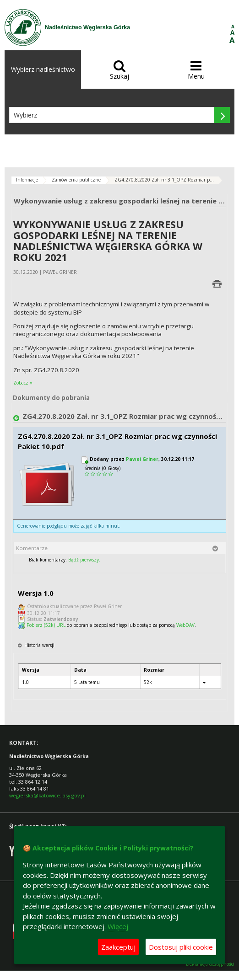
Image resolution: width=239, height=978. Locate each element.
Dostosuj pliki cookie (181, 946)
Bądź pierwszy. (84, 559)
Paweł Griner (142, 459)
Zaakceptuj (118, 946)
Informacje (27, 179)
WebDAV (185, 625)
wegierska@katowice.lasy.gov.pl (47, 795)
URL (60, 625)
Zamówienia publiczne (76, 179)
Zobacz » (23, 382)
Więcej (118, 926)
